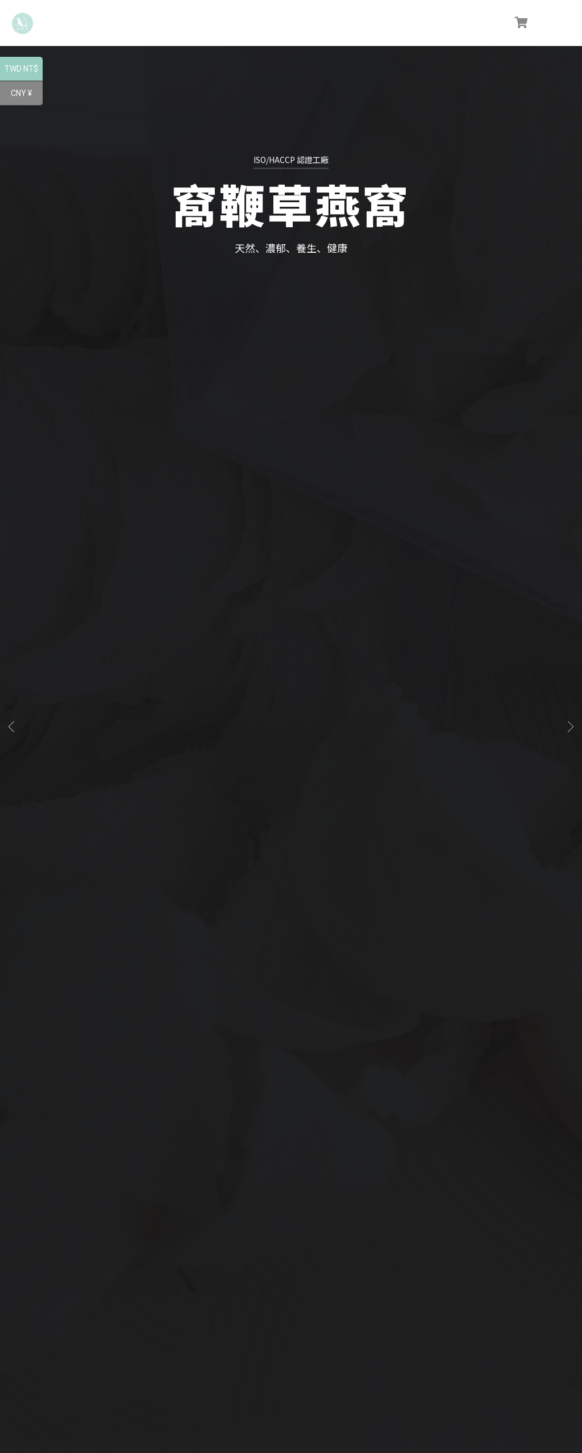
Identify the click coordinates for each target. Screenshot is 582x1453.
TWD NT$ (24, 70)
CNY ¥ (27, 94)
